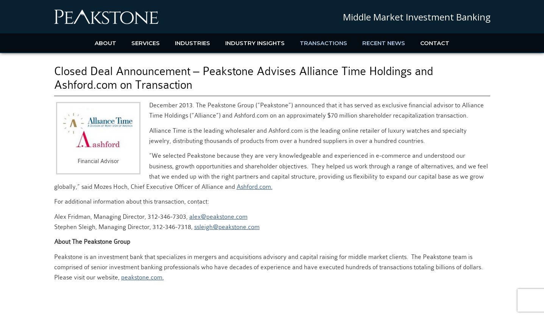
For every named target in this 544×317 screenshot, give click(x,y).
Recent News (383, 43)
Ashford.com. (255, 186)
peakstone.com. (142, 277)
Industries (192, 43)
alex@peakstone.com (218, 216)
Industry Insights (255, 43)
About (105, 43)
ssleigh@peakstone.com (227, 227)
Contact (434, 43)
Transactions (323, 43)
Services (145, 43)
